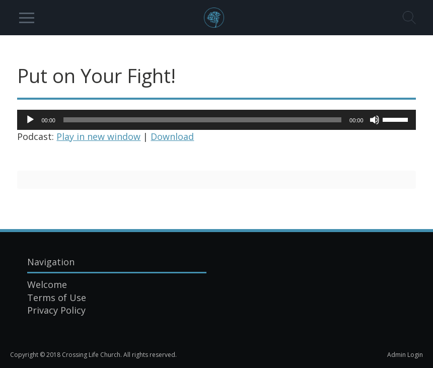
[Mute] (375, 120)
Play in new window (98, 136)
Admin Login (405, 354)
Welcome (47, 284)
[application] (216, 120)
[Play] (30, 120)
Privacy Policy (56, 310)
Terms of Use (56, 297)
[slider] (202, 119)
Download (172, 136)
